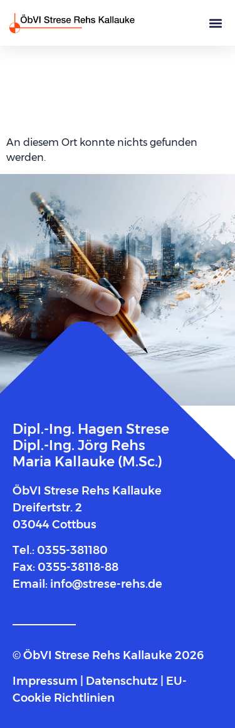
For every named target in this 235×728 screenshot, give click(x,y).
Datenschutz (122, 681)
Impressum (46, 681)
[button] (215, 23)
